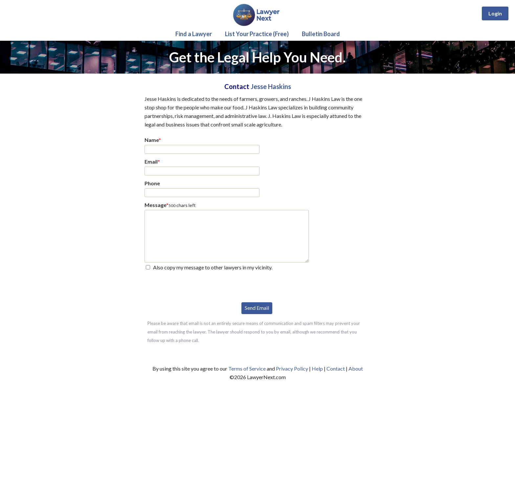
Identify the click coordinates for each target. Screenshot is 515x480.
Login (495, 13)
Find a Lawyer (193, 33)
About (355, 368)
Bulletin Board (321, 33)
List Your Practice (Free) (257, 33)
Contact (335, 368)
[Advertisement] (257, 431)
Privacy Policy (292, 368)
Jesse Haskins (271, 86)
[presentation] (194, 286)
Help (317, 368)
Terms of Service (247, 368)
